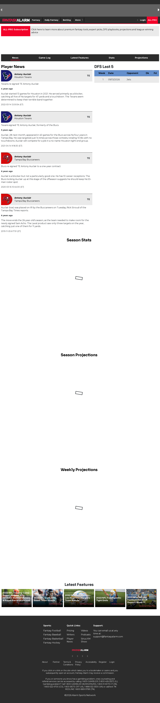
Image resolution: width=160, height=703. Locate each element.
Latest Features (80, 58)
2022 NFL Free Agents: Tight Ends (108, 599)
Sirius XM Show (86, 640)
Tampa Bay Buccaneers (27, 159)
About (45, 662)
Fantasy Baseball (52, 634)
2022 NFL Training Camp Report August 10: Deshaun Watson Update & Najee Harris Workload (16, 596)
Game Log (44, 58)
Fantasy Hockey (51, 642)
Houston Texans (23, 77)
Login (143, 20)
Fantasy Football (52, 630)
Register (103, 662)
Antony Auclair (22, 74)
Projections (141, 58)
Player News (70, 640)
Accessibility (91, 662)
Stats (112, 58)
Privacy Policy (78, 663)
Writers (70, 634)
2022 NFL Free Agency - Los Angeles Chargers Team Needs (78, 598)
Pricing (70, 630)
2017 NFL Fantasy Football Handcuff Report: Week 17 (137, 600)
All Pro (152, 20)
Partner (56, 662)
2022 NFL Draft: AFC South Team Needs (45, 599)
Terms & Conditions (68, 663)
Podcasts (86, 634)
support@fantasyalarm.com (108, 636)
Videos (84, 630)
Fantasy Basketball (53, 638)
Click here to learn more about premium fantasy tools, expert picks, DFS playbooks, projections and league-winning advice (92, 31)
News (15, 58)
